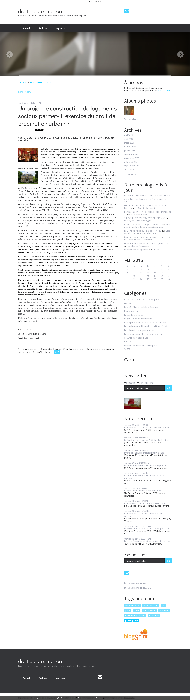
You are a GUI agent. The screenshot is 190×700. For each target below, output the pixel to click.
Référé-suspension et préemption (140, 345)
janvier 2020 (130, 150)
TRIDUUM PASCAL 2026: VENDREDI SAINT (145, 218)
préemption (99, 349)
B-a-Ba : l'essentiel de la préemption (141, 299)
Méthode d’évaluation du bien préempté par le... (147, 528)
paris (127, 610)
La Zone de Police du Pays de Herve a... (142, 224)
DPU (136, 610)
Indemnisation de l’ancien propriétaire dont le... (147, 427)
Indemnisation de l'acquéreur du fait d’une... (145, 503)
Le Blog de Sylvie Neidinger (137, 220)
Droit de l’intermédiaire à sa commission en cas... (147, 541)
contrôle (39, 352)
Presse (127, 341)
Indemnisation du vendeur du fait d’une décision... (143, 514)
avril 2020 (129, 139)
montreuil (154, 615)
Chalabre (128, 201)
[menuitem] (26, 28)
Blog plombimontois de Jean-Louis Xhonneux (147, 225)
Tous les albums (131, 119)
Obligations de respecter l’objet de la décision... (147, 440)
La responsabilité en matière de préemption (145, 322)
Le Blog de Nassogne (138, 245)
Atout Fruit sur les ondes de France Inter (144, 199)
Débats (127, 303)
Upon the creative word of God (139, 195)
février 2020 (130, 146)
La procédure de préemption (138, 319)
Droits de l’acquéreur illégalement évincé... (144, 452)
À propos (60, 28)
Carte (129, 360)
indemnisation (151, 605)
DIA (163, 605)
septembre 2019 (132, 166)
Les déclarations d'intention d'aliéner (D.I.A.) (145, 326)
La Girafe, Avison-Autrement (138, 239)
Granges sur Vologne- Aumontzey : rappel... (145, 237)
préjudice (163, 610)
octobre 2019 (130, 162)
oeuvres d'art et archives (136, 338)
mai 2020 (128, 135)
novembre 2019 (131, 158)
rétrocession (149, 610)
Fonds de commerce (133, 315)
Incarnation (164, 195)
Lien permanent (27, 349)
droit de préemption (40, 11)
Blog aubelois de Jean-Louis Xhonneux (147, 232)
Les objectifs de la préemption (68, 349)
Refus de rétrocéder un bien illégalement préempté (144, 476)
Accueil (26, 28)
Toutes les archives (132, 174)
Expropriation (131, 311)
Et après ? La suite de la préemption (141, 307)
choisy (47, 352)
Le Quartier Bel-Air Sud (146, 208)
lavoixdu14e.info (139, 214)
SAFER (127, 349)
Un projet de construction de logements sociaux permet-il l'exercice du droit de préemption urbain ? (67, 115)
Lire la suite (164, 90)
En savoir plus (129, 698)
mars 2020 (129, 143)
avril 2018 (50, 82)
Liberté (155, 249)
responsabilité (132, 605)
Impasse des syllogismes (136, 249)
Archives (43, 28)
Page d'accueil (36, 82)
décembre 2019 (131, 154)
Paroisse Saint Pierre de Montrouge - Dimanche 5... (147, 213)
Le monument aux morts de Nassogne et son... (147, 243)
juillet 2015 (22, 82)
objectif (30, 352)
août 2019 (129, 169)
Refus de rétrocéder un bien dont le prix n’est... (147, 465)
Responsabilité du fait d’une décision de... (144, 490)
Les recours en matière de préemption (143, 334)
